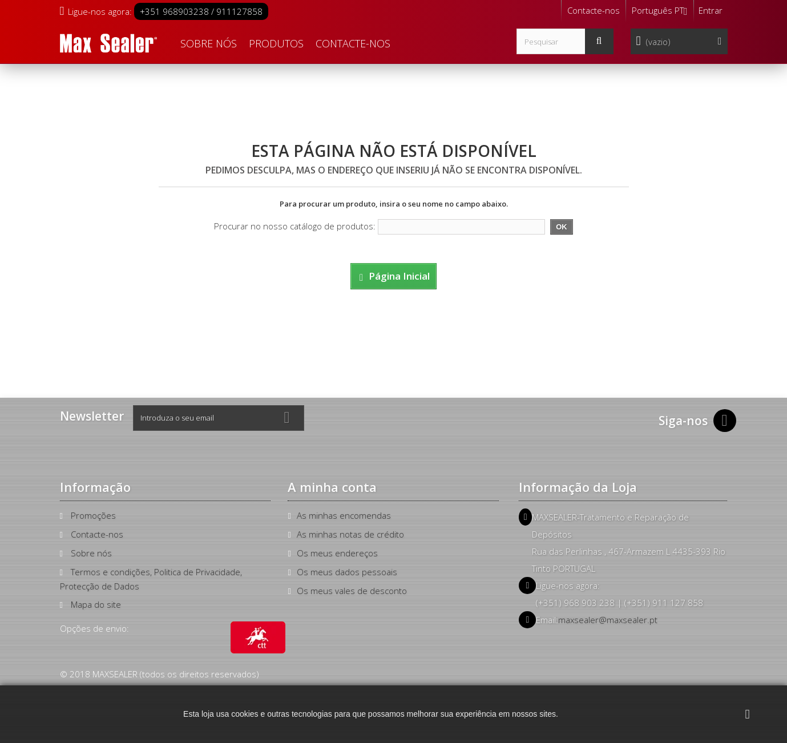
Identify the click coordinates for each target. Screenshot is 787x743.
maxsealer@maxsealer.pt (607, 619)
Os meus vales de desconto (352, 590)
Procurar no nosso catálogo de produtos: (295, 226)
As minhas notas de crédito (350, 534)
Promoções (93, 515)
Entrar (711, 10)
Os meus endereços (337, 553)
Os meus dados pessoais (347, 572)
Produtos (276, 43)
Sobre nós (208, 43)
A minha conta (332, 486)
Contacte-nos (593, 10)
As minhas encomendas (344, 515)
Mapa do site (96, 604)
